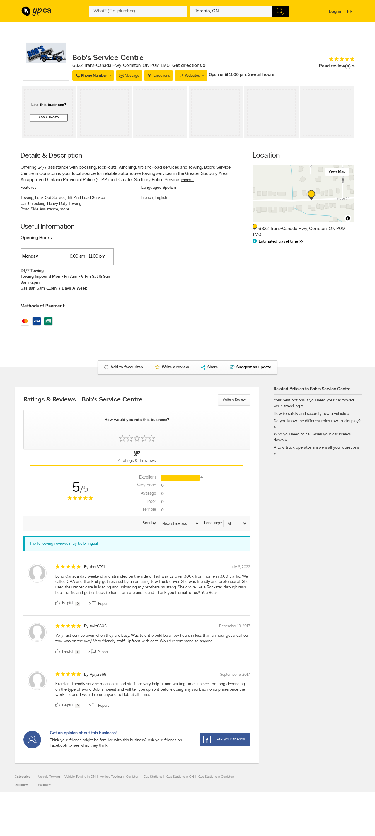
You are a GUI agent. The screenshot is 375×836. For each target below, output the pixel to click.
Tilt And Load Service (86, 198)
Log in (335, 11)
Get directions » (188, 65)
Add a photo (49, 117)
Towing (27, 198)
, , (138, 65)
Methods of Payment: (43, 306)
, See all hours (260, 74)
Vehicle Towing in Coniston (119, 777)
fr (350, 12)
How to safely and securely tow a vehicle (310, 414)
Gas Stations (153, 777)
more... (187, 180)
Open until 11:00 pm (227, 75)
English (161, 198)
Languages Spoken (158, 187)
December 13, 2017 (234, 626)
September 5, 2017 (235, 675)
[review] (136, 585)
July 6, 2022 (240, 567)
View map (337, 171)
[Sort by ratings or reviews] (179, 523)
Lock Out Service (50, 198)
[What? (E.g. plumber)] (138, 11)
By (94, 567)
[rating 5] (336, 60)
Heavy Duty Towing (64, 204)
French (147, 198)
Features (29, 187)
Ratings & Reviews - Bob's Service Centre (82, 400)
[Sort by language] (235, 523)
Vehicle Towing (49, 777)
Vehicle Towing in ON (80, 777)
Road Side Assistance (40, 209)
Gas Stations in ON (180, 777)
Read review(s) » (336, 66)
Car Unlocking (33, 204)
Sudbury (44, 785)
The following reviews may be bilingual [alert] (63, 544)
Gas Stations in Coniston (216, 777)
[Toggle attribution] (347, 218)
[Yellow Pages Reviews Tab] (136, 457)
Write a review (234, 399)
